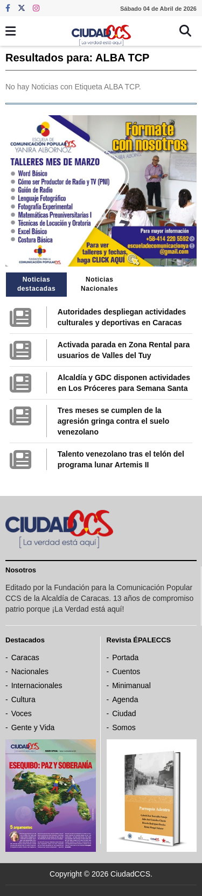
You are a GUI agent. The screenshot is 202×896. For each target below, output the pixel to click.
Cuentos (126, 671)
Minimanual (131, 685)
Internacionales (36, 685)
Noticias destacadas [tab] (36, 284)
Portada (125, 657)
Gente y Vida (33, 727)
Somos (124, 727)
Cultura (23, 699)
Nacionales (29, 671)
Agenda (125, 699)
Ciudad (124, 713)
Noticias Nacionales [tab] (99, 284)
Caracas (25, 657)
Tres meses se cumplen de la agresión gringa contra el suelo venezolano (114, 421)
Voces (21, 713)
